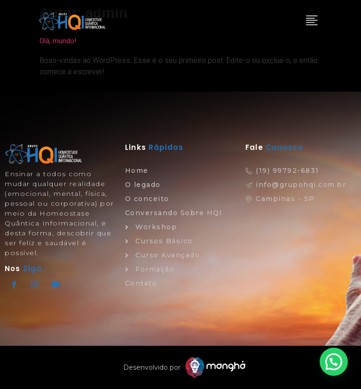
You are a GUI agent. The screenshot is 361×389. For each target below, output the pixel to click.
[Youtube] (55, 285)
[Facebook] (14, 285)
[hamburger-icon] (311, 21)
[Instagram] (35, 285)
